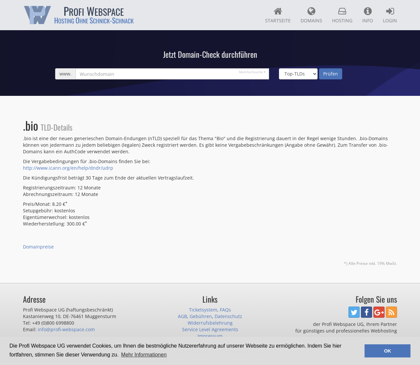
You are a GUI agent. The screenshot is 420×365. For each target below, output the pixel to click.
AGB (182, 316)
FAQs (225, 310)
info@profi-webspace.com (66, 329)
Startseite (278, 15)
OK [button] (387, 351)
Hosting (342, 15)
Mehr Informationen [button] (144, 354)
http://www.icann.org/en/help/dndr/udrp (68, 168)
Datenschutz (228, 316)
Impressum (210, 336)
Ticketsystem (203, 310)
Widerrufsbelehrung (210, 323)
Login (390, 15)
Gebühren (201, 316)
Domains (311, 15)
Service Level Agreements (210, 329)
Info (367, 15)
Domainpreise (38, 247)
